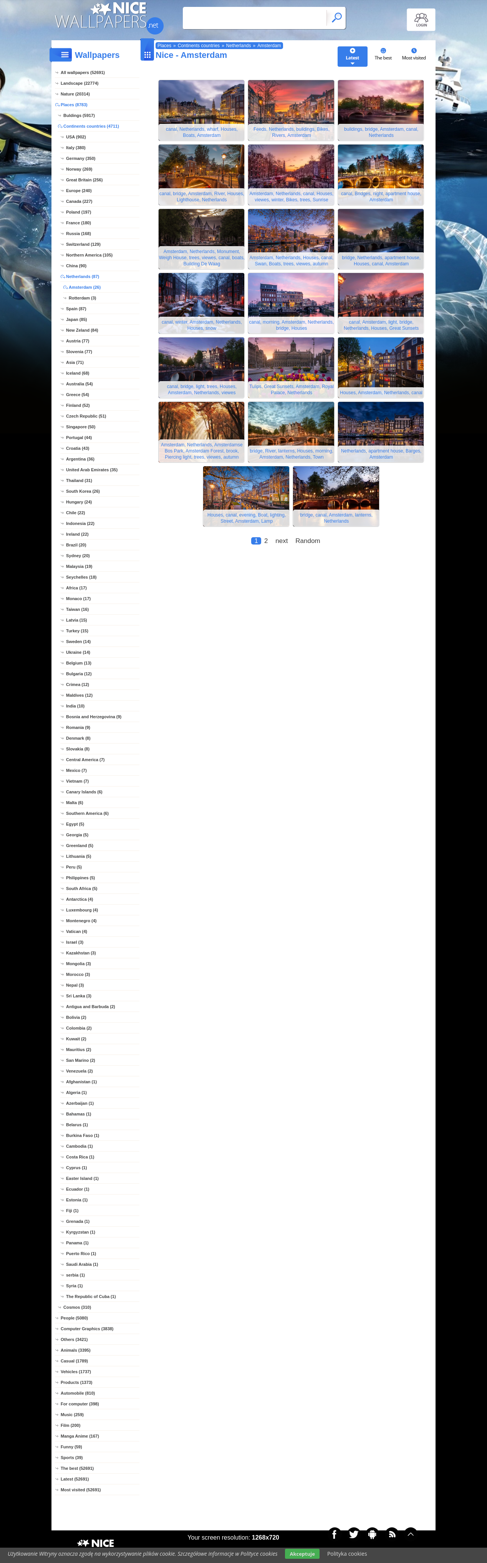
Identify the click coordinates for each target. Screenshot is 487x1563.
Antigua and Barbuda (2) (90, 1006)
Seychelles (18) (81, 577)
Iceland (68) (77, 373)
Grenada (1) (77, 1221)
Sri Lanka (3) (78, 996)
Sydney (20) (78, 555)
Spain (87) (76, 308)
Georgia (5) (77, 835)
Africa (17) (76, 588)
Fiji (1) (72, 1210)
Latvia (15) (76, 620)
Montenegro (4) (81, 920)
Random (307, 547)
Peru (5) (74, 867)
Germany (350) (80, 158)
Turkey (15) (77, 630)
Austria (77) (77, 341)
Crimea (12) (77, 684)
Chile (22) (75, 512)
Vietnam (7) (77, 781)
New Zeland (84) (82, 330)
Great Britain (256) (84, 180)
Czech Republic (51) (86, 416)
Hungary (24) (79, 502)
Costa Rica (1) (80, 1157)
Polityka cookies (347, 1553)
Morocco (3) (78, 974)
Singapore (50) (80, 426)
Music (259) (72, 1414)
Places (164, 45)
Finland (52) (78, 405)
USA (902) (76, 137)
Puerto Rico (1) (81, 1253)
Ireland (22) (77, 534)
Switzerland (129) (83, 244)
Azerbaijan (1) (80, 1103)
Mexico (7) (76, 770)
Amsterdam (269, 45)
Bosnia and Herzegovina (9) (93, 716)
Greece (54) (77, 394)
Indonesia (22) (80, 523)
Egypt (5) (75, 824)
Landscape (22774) (79, 83)
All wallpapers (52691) (83, 72)
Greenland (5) (79, 845)
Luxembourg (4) (82, 910)
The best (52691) (77, 1468)
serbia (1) (75, 1275)
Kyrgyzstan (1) (80, 1232)
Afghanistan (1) (81, 1081)
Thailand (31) (79, 480)
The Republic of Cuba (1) (91, 1296)
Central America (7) (85, 759)
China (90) (76, 265)
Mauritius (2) (78, 1049)
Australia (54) (79, 384)
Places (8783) (74, 104)
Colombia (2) (79, 1028)
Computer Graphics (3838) (87, 1328)
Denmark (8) (78, 738)
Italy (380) (76, 147)
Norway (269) (79, 169)
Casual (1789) (74, 1361)
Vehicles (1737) (76, 1371)
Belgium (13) (78, 663)
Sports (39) (72, 1457)
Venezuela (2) (79, 1071)
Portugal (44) (79, 437)
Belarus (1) (77, 1124)
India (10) (75, 706)
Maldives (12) (79, 695)
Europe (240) (79, 190)
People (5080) (74, 1318)
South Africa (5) (82, 888)
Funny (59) (71, 1447)
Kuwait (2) (76, 1039)
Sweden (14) (78, 641)
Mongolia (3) (78, 963)
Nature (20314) (75, 94)
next (281, 547)
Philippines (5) (80, 877)
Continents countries (199, 45)
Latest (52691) (75, 1479)
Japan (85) (76, 319)
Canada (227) (79, 201)
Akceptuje (302, 1553)
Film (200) (70, 1425)
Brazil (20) (76, 545)
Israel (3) (74, 942)
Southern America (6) (87, 813)
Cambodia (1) (79, 1146)
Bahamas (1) (78, 1114)
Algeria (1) (76, 1092)
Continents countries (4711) (91, 126)
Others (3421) (74, 1339)
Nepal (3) (75, 985)
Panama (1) (77, 1243)
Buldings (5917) (79, 115)
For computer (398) (80, 1404)
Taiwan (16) (77, 609)
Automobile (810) (78, 1393)
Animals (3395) (76, 1350)
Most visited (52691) (81, 1489)
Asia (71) (75, 362)
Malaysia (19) (79, 566)
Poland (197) (78, 212)
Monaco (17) (78, 598)
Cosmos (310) (77, 1307)
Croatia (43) (77, 448)
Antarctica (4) (79, 899)
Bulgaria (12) (79, 673)
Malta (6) (74, 802)
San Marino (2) (80, 1060)
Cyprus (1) (76, 1167)
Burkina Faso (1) (82, 1135)
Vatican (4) (76, 931)
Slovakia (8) (77, 749)
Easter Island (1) (82, 1178)
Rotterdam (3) (82, 298)
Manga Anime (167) (80, 1436)
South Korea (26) (83, 491)
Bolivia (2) (76, 1017)
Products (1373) (77, 1382)
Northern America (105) (89, 255)
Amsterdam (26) (85, 287)
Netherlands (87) (82, 276)
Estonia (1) (77, 1200)
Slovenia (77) (79, 351)
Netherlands (238, 45)
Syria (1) (74, 1285)
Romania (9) (78, 727)
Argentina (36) (80, 459)
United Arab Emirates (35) (92, 469)
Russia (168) (78, 233)
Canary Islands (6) (84, 792)
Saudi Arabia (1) (82, 1264)
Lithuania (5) (78, 856)
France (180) (78, 222)
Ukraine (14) (78, 652)
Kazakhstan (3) (81, 953)
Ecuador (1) (77, 1189)
